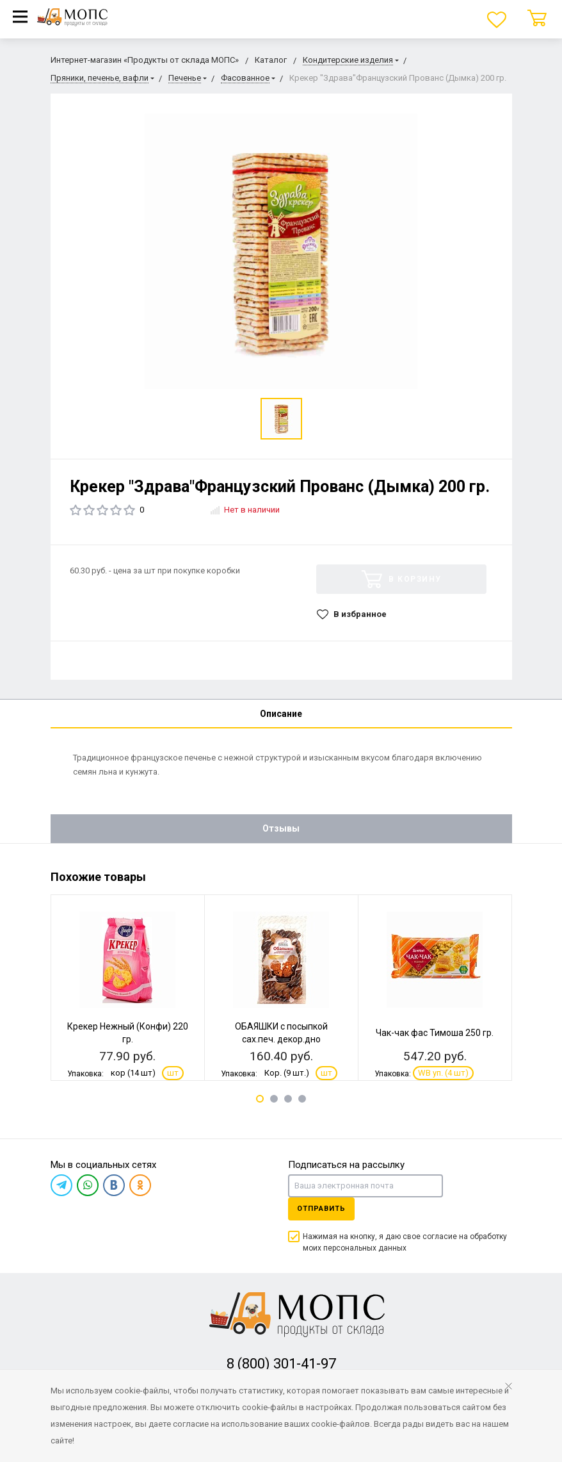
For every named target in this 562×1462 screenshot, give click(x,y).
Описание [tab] (281, 714)
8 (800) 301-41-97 (281, 1364)
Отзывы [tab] (281, 828)
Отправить (321, 1208)
